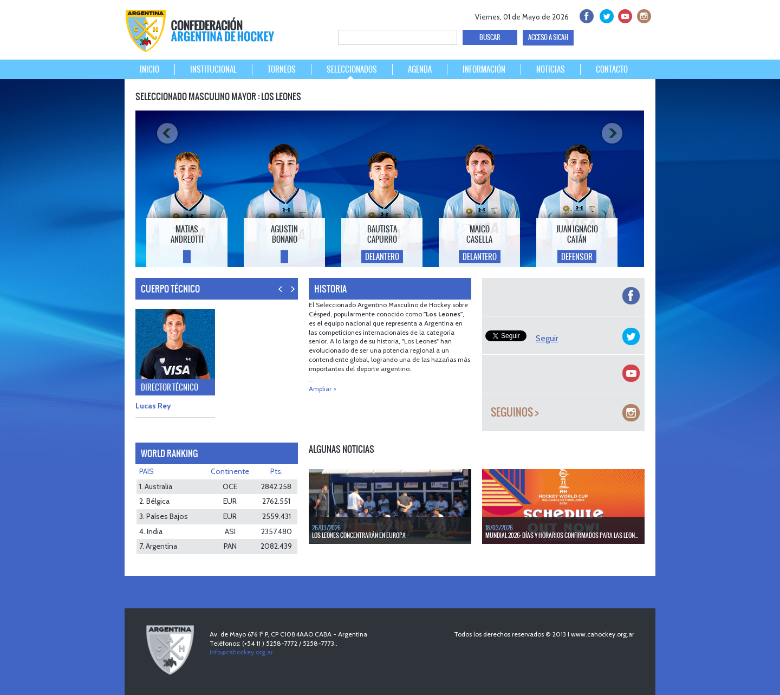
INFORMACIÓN (484, 69)
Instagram (642, 14)
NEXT (292, 294)
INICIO (149, 69)
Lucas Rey (153, 406)
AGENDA (420, 69)
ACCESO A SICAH (548, 37)
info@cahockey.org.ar (241, 652)
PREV (281, 294)
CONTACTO (612, 69)
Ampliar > (322, 389)
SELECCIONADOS (352, 69)
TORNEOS (282, 69)
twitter (604, 14)
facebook (585, 14)
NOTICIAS (550, 69)
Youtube (623, 14)
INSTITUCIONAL (213, 69)
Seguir (547, 338)
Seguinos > (515, 412)
